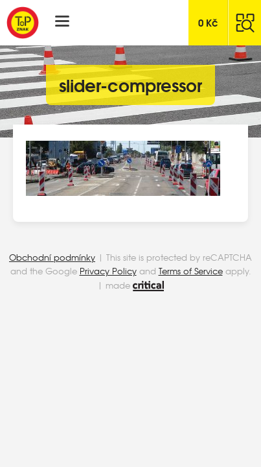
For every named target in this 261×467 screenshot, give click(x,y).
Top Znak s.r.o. (22, 22)
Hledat (245, 22)
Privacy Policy (108, 271)
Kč (208, 22)
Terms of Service (191, 271)
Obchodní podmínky (52, 257)
